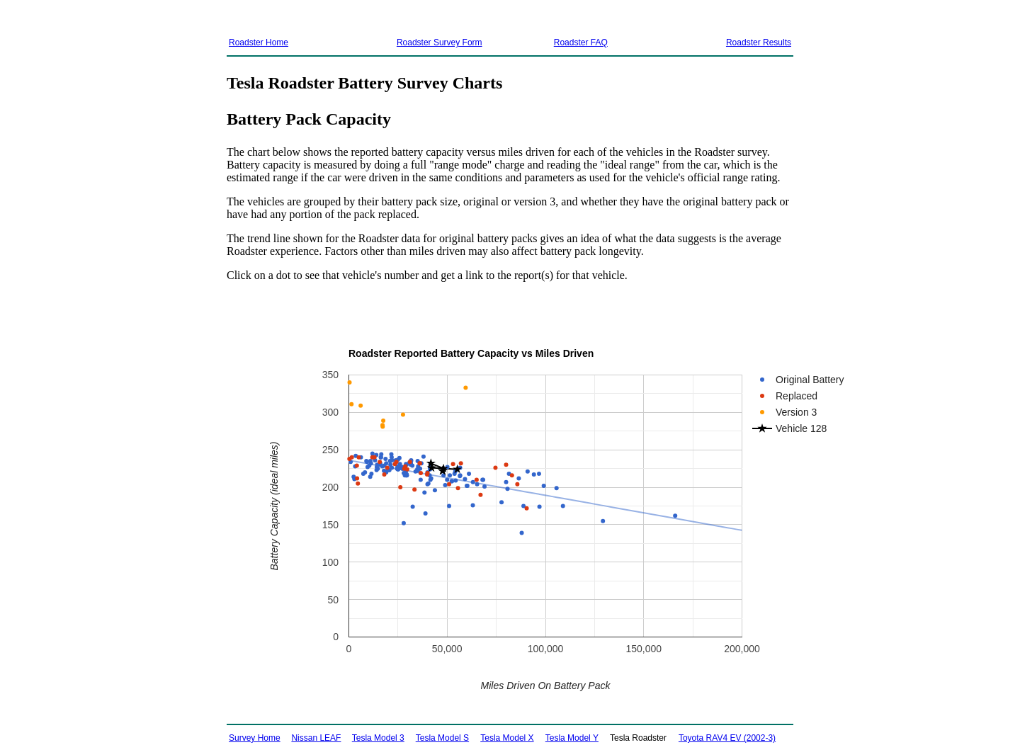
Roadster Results (758, 42)
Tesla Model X (506, 738)
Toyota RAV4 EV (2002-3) (727, 738)
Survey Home (254, 738)
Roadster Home (258, 42)
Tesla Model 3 (378, 738)
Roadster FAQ (581, 42)
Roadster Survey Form (439, 42)
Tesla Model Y (572, 738)
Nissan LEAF (316, 738)
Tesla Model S (442, 738)
